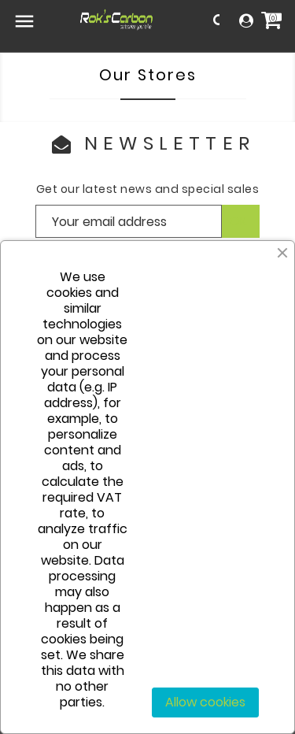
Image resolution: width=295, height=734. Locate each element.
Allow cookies (205, 702)
